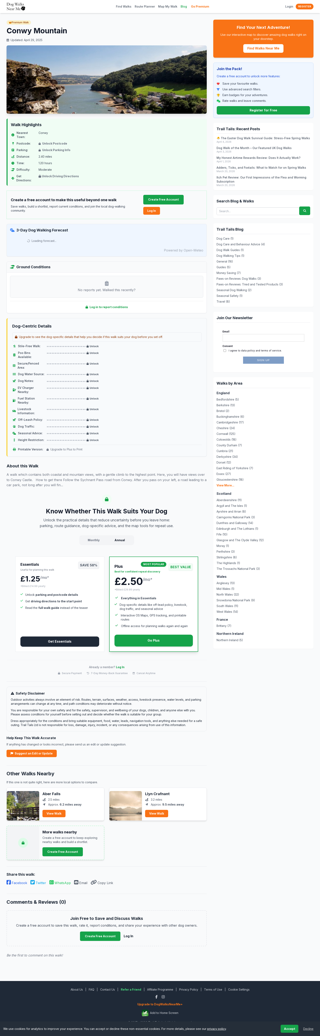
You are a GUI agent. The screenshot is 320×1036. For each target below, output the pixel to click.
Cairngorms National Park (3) (236, 517)
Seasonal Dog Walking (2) (234, 290)
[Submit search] (304, 211)
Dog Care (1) (225, 238)
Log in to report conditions (107, 307)
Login (289, 6)
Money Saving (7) (229, 273)
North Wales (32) (228, 594)
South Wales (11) (227, 606)
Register (304, 6)
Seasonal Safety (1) (230, 295)
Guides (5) (224, 267)
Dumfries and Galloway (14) (235, 523)
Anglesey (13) (226, 583)
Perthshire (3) (226, 551)
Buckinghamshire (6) (230, 416)
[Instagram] (163, 997)
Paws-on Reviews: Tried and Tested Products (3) (250, 284)
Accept (289, 1028)
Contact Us (107, 989)
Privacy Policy (188, 989)
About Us (77, 989)
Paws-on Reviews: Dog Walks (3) (239, 278)
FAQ (91, 989)
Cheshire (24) (226, 428)
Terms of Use (213, 989)
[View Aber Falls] (23, 804)
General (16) (225, 261)
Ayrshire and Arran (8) (231, 511)
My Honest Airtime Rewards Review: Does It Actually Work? (258, 157)
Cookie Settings (239, 989)
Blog (184, 6)
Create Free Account (163, 199)
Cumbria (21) (225, 451)
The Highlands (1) (228, 563)
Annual (119, 540)
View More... (225, 485)
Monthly (94, 540)
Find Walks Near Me (263, 48)
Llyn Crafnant (157, 794)
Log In (151, 210)
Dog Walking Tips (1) (230, 255)
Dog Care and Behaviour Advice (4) (241, 244)
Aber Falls (51, 794)
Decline (308, 1028)
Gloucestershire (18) (230, 479)
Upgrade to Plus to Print (64, 449)
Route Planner (145, 6)
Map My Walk (167, 6)
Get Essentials (59, 641)
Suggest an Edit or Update (32, 753)
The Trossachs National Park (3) (238, 568)
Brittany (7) (224, 625)
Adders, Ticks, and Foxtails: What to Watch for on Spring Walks (261, 167)
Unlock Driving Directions (59, 176)
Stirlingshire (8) (227, 557)
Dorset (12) (224, 462)
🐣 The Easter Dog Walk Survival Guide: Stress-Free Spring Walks (263, 138)
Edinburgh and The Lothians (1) (237, 528)
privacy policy (216, 1028)
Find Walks (123, 6)
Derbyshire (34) (227, 456)
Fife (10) (222, 534)
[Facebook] (156, 997)
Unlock (93, 346)
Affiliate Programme (160, 989)
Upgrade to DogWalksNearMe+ (160, 1004)
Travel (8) (223, 301)
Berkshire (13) (226, 405)
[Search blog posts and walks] (258, 211)
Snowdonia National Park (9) (236, 600)
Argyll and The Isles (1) (232, 505)
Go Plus (154, 640)
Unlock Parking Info (54, 150)
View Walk (54, 813)
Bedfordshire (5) (228, 399)
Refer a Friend (131, 989)
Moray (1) (223, 546)
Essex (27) (224, 474)
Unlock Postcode (53, 143)
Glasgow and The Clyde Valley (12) (240, 540)
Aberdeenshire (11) (229, 500)
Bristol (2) (223, 411)
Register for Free (263, 110)
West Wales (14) (227, 611)
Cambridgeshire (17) (230, 422)
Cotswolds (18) (227, 439)
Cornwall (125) (226, 434)
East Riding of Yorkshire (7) (235, 468)
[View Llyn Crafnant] (125, 804)
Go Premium (200, 6)
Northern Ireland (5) (230, 640)
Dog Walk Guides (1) (230, 250)
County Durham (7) (229, 445)
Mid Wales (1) (225, 588)
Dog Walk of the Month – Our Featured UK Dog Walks (254, 148)
